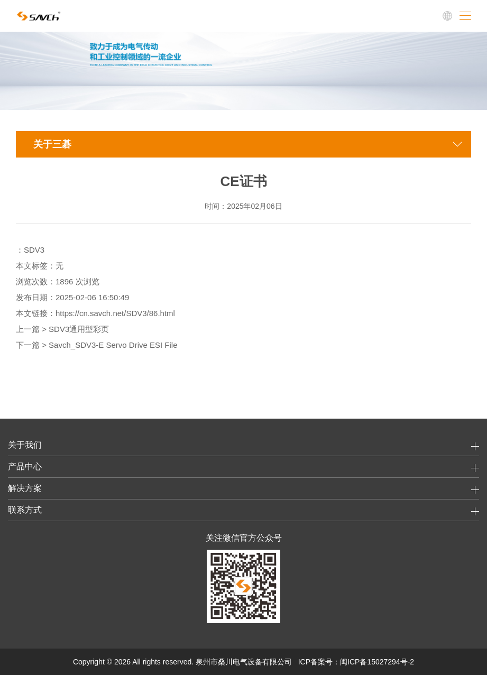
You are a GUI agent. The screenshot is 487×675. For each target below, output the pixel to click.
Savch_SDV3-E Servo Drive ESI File (113, 344)
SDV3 (34, 249)
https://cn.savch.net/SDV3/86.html (115, 313)
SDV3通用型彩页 (79, 329)
